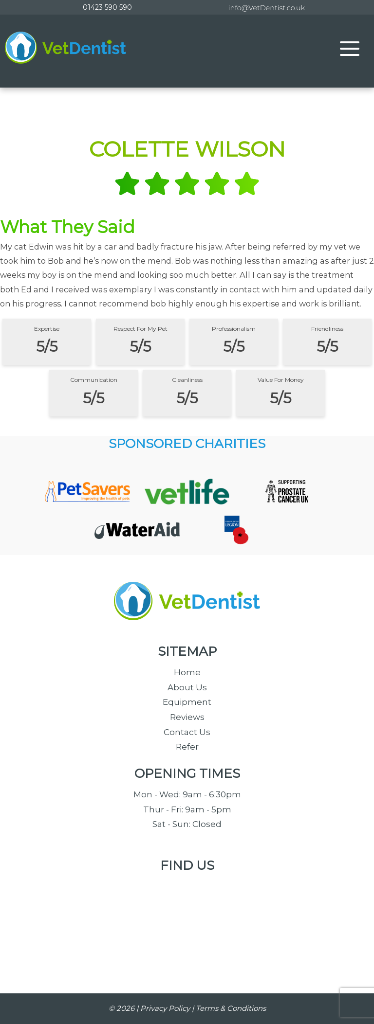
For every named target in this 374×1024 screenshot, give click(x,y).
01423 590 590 (107, 7)
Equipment (187, 702)
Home (187, 672)
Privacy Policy (165, 1008)
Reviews (187, 717)
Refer (187, 747)
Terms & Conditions (231, 1008)
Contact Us (187, 732)
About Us (187, 687)
